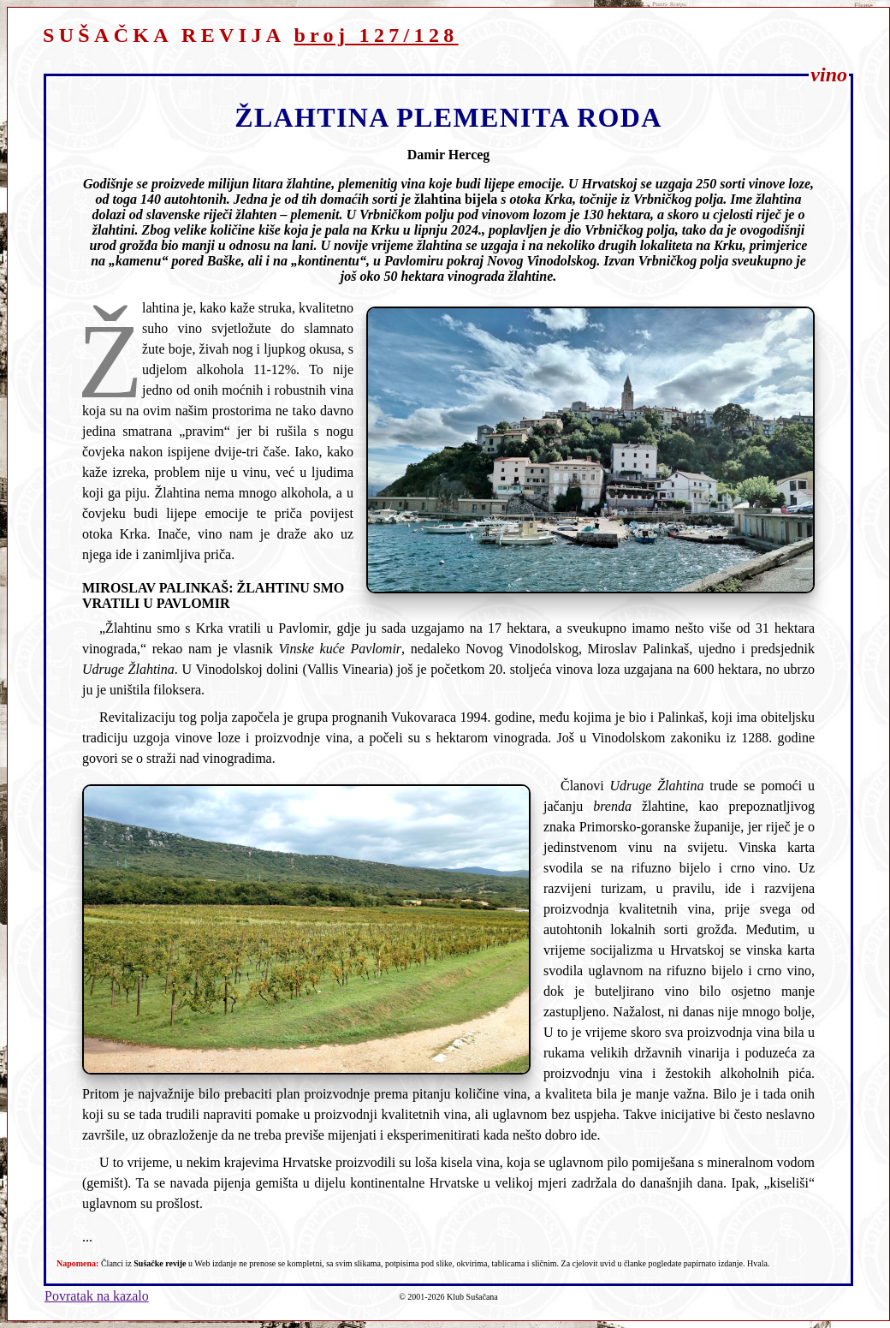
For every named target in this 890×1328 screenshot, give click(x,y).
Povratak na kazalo (96, 1296)
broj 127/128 (376, 35)
